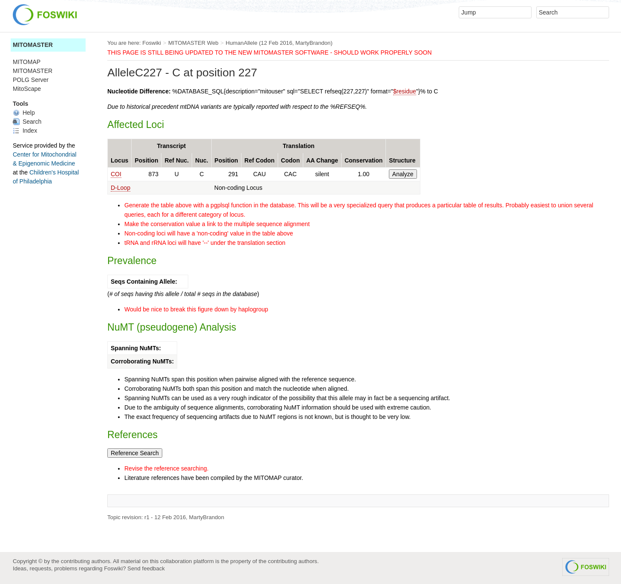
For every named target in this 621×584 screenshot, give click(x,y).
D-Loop (120, 187)
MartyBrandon (313, 43)
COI (116, 174)
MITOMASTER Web (193, 43)
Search (27, 121)
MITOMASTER (33, 44)
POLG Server (31, 79)
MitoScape (27, 88)
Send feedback (146, 568)
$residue (404, 91)
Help (24, 112)
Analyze (403, 174)
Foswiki (151, 43)
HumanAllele (242, 43)
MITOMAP (26, 61)
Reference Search (135, 453)
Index (25, 130)
